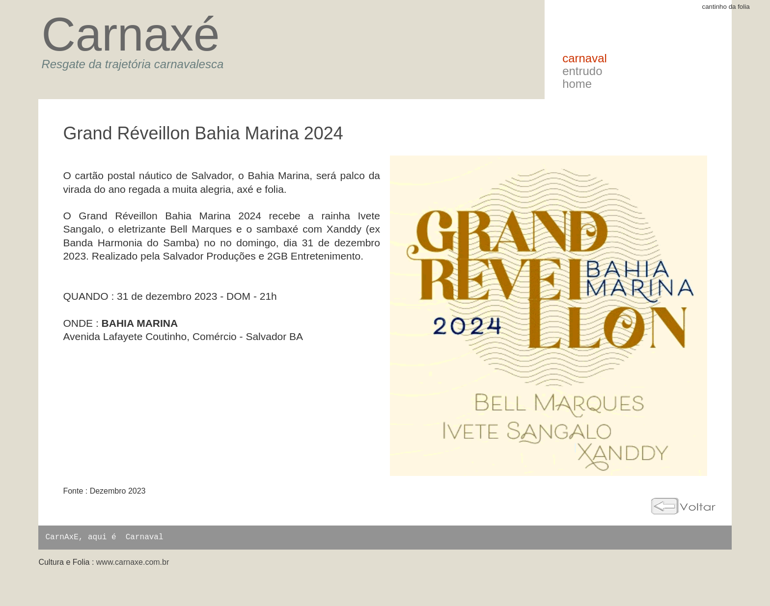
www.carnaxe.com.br (132, 562)
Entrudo (582, 71)
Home (577, 83)
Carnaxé (130, 34)
